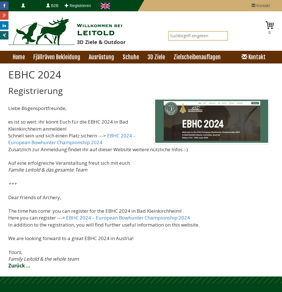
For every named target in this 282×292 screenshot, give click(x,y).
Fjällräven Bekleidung (56, 57)
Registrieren (78, 5)
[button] (4, 5)
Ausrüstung (101, 57)
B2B (52, 5)
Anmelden (30, 11)
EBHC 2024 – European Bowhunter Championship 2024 (72, 139)
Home (19, 57)
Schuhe (131, 57)
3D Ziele (156, 57)
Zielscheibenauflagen (197, 57)
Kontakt (260, 5)
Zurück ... (19, 265)
